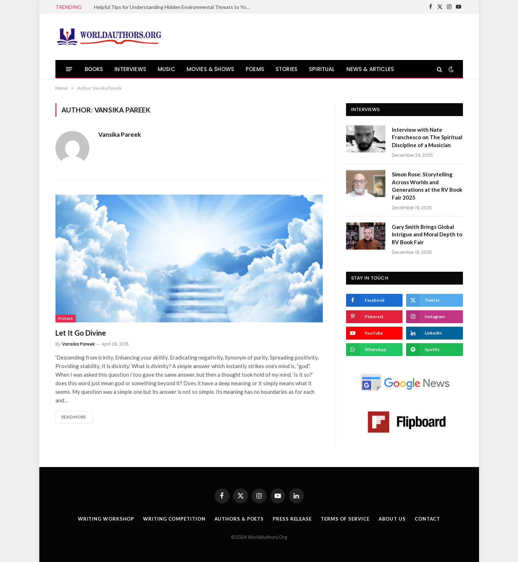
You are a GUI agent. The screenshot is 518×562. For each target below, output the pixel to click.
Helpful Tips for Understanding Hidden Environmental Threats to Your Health (174, 7)
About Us (392, 519)
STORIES (286, 69)
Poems (65, 318)
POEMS (255, 69)
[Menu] (69, 69)
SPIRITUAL (322, 69)
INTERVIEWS (130, 69)
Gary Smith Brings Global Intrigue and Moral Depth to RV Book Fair (427, 234)
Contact (427, 519)
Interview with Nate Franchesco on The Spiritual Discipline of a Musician (427, 137)
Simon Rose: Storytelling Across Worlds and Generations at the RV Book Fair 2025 (427, 185)
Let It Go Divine (80, 332)
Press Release (292, 519)
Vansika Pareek (119, 134)
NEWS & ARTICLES (370, 69)
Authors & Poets (239, 519)
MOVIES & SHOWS (210, 69)
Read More (74, 417)
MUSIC (166, 69)
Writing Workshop (106, 519)
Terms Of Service (345, 519)
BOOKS (94, 69)
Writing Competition (174, 519)
